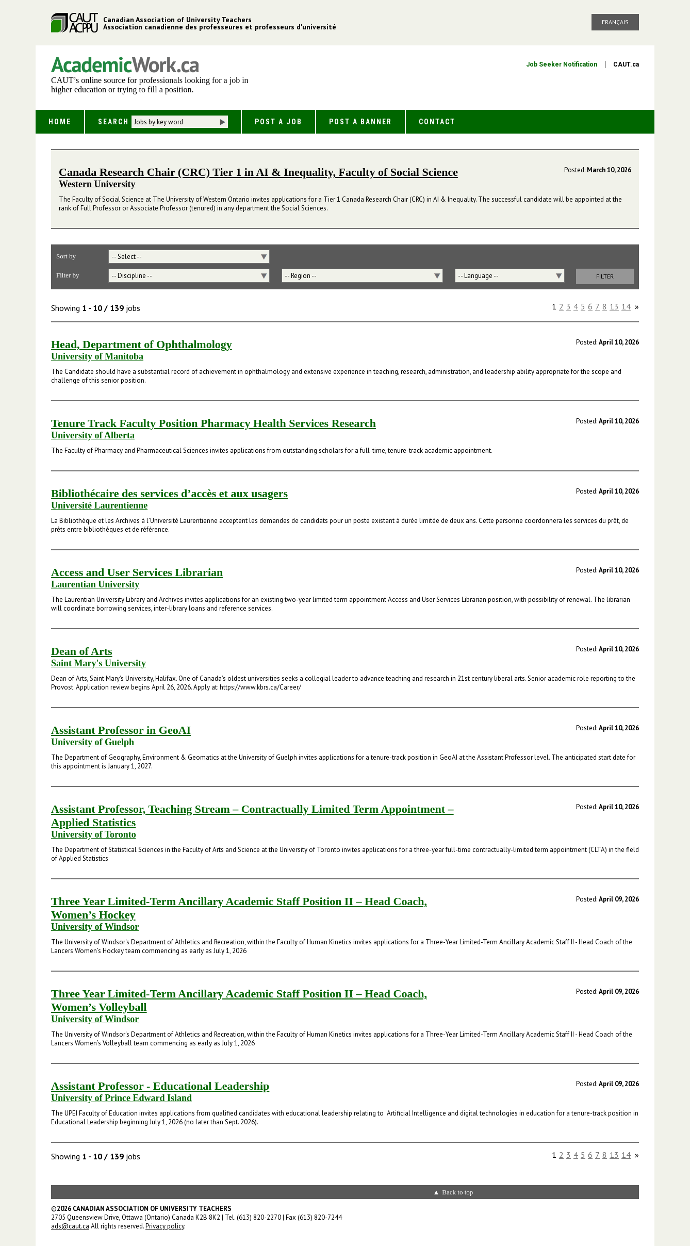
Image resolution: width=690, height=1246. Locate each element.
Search (113, 122)
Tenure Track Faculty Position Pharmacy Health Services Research (213, 423)
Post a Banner (360, 122)
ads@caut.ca (70, 1226)
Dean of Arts (81, 651)
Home (59, 122)
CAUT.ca (626, 64)
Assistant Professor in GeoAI (121, 730)
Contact (437, 122)
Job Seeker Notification (561, 64)
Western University (97, 184)
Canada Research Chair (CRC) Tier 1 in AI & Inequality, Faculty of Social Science (258, 172)
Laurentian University (95, 584)
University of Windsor (95, 927)
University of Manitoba (97, 356)
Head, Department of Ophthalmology (141, 344)
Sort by (66, 256)
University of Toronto (93, 834)
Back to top (457, 1192)
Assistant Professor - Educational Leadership (160, 1085)
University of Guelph (92, 742)
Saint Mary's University (98, 663)
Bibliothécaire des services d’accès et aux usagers (169, 493)
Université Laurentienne (99, 505)
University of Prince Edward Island (121, 1098)
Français (615, 22)
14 (626, 306)
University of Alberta (93, 435)
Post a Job (278, 122)
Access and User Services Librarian (137, 572)
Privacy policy (164, 1226)
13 (614, 306)
